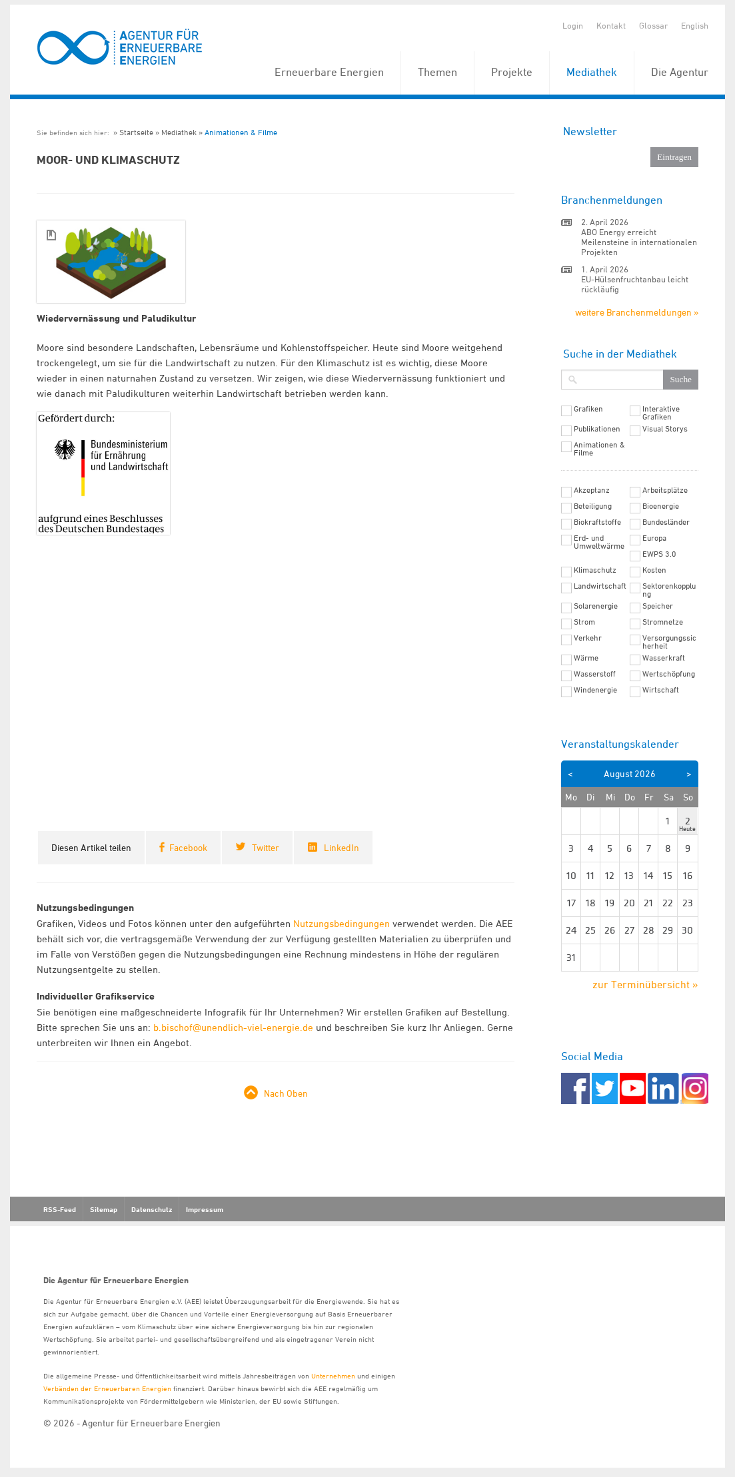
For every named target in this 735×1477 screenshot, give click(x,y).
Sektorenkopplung (669, 590)
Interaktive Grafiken (661, 413)
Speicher (657, 606)
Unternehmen (333, 1375)
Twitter (265, 847)
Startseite (136, 132)
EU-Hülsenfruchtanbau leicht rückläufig (634, 284)
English (694, 25)
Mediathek (591, 72)
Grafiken (588, 409)
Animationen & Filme (241, 132)
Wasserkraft (663, 658)
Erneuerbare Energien (329, 72)
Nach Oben (286, 1093)
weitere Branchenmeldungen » (636, 312)
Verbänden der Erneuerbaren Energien (107, 1388)
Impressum (204, 1209)
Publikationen (597, 429)
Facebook (188, 847)
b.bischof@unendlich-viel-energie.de (233, 1027)
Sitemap (103, 1209)
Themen (437, 72)
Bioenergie (660, 506)
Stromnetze (662, 622)
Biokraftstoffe (597, 522)
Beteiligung (593, 506)
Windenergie (595, 690)
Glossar (653, 25)
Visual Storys (665, 429)
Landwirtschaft (600, 586)
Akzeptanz (592, 490)
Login (572, 25)
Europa (654, 538)
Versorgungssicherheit (669, 642)
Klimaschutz (595, 570)
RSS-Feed (59, 1209)
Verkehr (588, 638)
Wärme (586, 658)
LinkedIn (341, 847)
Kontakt (611, 25)
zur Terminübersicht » (645, 984)
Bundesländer (666, 522)
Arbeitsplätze (665, 490)
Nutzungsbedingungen (341, 923)
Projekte (511, 72)
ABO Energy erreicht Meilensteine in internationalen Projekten (639, 241)
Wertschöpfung (668, 674)
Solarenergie (596, 606)
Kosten (654, 570)
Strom (584, 622)
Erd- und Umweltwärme (599, 542)
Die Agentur (679, 72)
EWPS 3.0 (659, 554)
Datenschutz (151, 1209)
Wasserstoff (595, 674)
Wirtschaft (660, 690)
